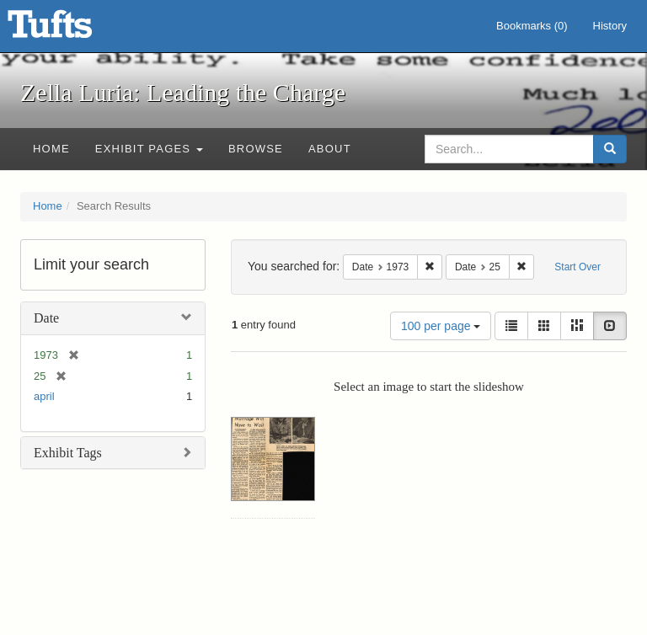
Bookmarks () (532, 25)
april (44, 396)
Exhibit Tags (68, 453)
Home (51, 148)
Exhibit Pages (149, 148)
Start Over (577, 267)
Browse (255, 148)
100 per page (440, 326)
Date (46, 318)
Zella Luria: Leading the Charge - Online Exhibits (71, 29)
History (610, 25)
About (329, 148)
